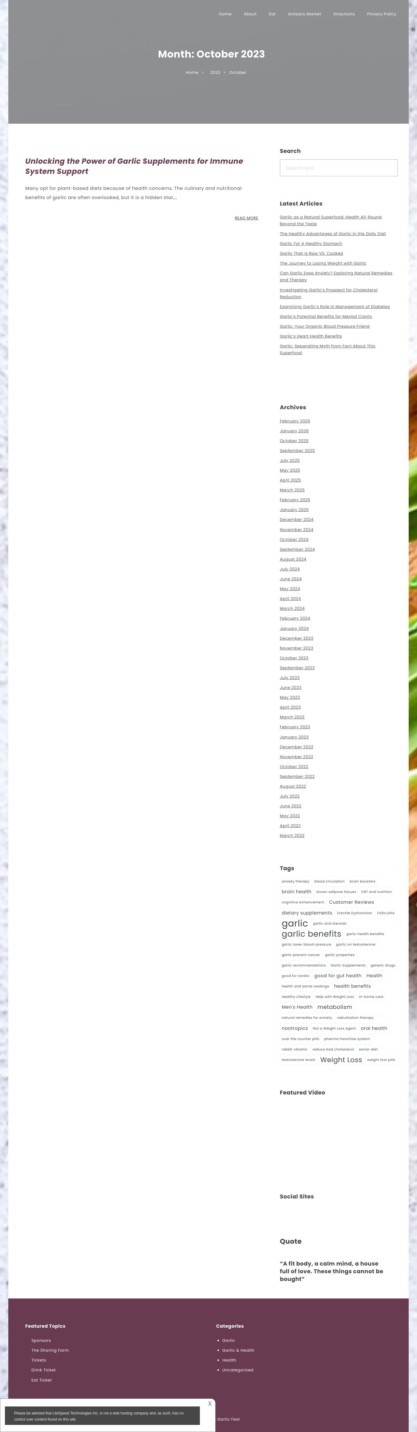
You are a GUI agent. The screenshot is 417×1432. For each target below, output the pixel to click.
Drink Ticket (43, 1370)
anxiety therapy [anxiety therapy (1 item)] (296, 881)
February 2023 (295, 727)
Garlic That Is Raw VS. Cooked (311, 253)
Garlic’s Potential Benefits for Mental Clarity (326, 316)
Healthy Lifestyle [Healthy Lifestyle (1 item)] (296, 996)
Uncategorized (237, 1370)
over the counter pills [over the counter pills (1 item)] (300, 1039)
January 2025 (294, 510)
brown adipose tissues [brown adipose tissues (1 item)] (336, 892)
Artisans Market (304, 14)
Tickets (38, 1360)
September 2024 (297, 549)
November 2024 (297, 530)
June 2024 (291, 579)
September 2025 (297, 451)
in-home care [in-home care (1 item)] (371, 996)
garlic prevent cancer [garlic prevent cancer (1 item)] (301, 955)
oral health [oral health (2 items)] (374, 1028)
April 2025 (290, 480)
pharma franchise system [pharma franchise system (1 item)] (347, 1039)
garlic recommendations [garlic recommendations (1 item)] (304, 965)
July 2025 (290, 460)
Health (229, 1360)
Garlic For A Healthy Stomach (311, 243)
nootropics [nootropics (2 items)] (295, 1028)
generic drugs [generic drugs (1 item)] (383, 965)
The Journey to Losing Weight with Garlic (323, 263)
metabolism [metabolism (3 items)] (335, 1007)
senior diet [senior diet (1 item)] (368, 1049)
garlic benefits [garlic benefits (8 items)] (312, 934)
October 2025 (294, 441)
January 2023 (294, 737)
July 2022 (290, 796)
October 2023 (294, 658)
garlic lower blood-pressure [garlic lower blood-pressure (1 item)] (306, 944)
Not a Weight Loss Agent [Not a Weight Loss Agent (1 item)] (334, 1028)
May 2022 (290, 816)
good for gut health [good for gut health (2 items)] (338, 976)
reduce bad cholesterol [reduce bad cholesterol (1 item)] (333, 1049)
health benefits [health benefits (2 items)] (352, 986)
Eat (272, 14)
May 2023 (290, 697)
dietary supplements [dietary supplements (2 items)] (307, 913)
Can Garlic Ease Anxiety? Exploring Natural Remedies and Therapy (336, 276)
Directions (344, 14)
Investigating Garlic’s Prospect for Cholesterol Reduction (329, 293)
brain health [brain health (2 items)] (297, 892)
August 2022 (293, 786)
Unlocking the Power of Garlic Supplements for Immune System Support (134, 166)
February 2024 (295, 618)
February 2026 (295, 421)
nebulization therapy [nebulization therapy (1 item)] (355, 1017)
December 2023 (297, 638)
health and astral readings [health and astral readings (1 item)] (305, 986)
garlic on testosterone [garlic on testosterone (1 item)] (355, 944)
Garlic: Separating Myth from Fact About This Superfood (327, 349)
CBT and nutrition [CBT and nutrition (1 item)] (376, 892)
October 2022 (294, 767)
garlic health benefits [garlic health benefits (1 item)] (365, 934)
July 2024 (290, 569)
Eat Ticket (41, 1380)
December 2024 (297, 519)
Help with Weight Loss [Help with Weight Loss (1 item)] (335, 996)
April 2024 (290, 599)
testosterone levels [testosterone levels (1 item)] (298, 1060)
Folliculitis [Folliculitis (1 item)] (386, 913)
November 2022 (296, 757)
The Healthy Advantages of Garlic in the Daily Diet (333, 234)
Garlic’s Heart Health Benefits (311, 336)
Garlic (228, 1340)
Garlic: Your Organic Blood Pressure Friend (325, 326)
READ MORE (246, 218)
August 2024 (293, 559)
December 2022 (297, 747)
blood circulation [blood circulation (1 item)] (329, 881)
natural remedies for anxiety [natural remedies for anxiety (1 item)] (307, 1017)
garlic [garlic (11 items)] (295, 923)
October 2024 (294, 539)
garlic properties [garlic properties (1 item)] (340, 955)
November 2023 (297, 648)
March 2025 (292, 490)
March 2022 (292, 835)
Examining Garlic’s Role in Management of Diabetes (335, 307)
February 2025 (295, 500)
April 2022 (290, 826)
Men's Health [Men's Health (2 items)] (297, 1007)
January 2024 (294, 628)
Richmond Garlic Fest (217, 1419)
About (250, 14)
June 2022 (291, 806)
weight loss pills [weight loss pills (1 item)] (381, 1060)
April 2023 (290, 707)
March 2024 (292, 608)
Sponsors (41, 1340)
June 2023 (291, 687)
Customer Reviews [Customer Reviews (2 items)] (351, 902)
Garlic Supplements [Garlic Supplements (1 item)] (348, 965)
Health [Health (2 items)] (374, 976)
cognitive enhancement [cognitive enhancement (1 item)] (303, 902)
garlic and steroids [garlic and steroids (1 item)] (329, 923)
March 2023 (292, 717)
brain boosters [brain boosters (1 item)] (362, 881)
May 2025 (290, 470)
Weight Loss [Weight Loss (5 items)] (341, 1060)
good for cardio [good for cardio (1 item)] (296, 976)
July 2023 (290, 678)
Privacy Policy (381, 14)
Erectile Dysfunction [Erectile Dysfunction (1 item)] (354, 913)
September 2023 (297, 668)
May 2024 (290, 589)
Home (225, 14)
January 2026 (294, 431)
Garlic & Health (238, 1350)
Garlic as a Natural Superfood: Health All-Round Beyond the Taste (331, 220)
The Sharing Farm (50, 1350)
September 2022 (297, 776)
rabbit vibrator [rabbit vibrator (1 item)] (295, 1049)
